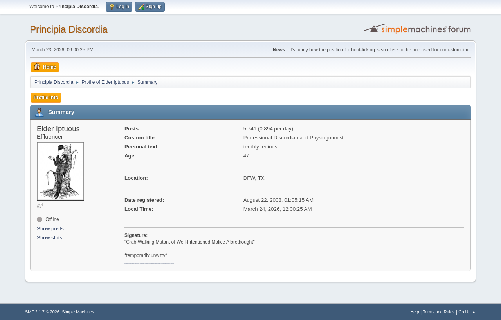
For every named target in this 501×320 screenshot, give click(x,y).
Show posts (50, 228)
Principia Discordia (69, 29)
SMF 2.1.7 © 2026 (42, 311)
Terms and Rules (439, 311)
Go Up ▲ (467, 311)
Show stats (49, 237)
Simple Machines (78, 311)
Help (415, 311)
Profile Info (46, 97)
